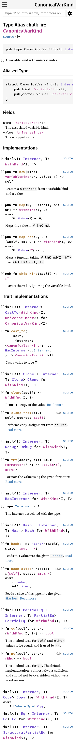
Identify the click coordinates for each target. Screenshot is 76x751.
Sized (25, 586)
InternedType (24, 706)
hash (15, 544)
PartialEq (33, 610)
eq (13, 628)
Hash (27, 525)
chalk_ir (35, 25)
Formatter (14, 465)
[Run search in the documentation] (34, 13)
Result (48, 465)
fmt (14, 460)
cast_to (18, 331)
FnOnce (23, 218)
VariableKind (46, 89)
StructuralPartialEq (24, 732)
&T (31, 250)
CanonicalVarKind (54, 5)
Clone (28, 374)
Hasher (37, 544)
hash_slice (21, 569)
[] (19, 37)
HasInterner (16, 350)
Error (10, 469)
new (22, 172)
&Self (38, 417)
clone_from (21, 413)
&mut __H (27, 548)
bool (50, 633)
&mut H (43, 573)
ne (13, 653)
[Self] (13, 573)
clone (16, 392)
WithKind (14, 164)
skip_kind (28, 273)
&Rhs (9, 658)
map (22, 205)
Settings (69, 13)
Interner (32, 158)
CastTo (11, 312)
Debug (10, 446)
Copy (7, 697)
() (58, 465)
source (8, 36)
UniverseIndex (30, 132)
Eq (23, 713)
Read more (55, 404)
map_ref (26, 237)
